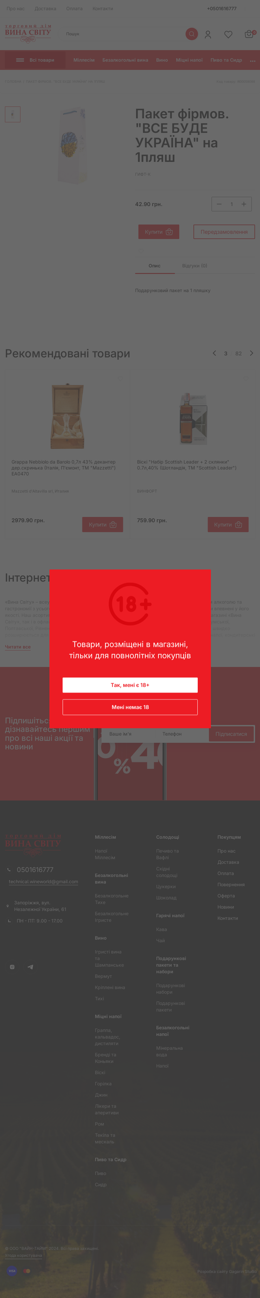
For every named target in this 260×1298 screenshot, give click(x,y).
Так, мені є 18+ (130, 685)
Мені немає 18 (130, 707)
